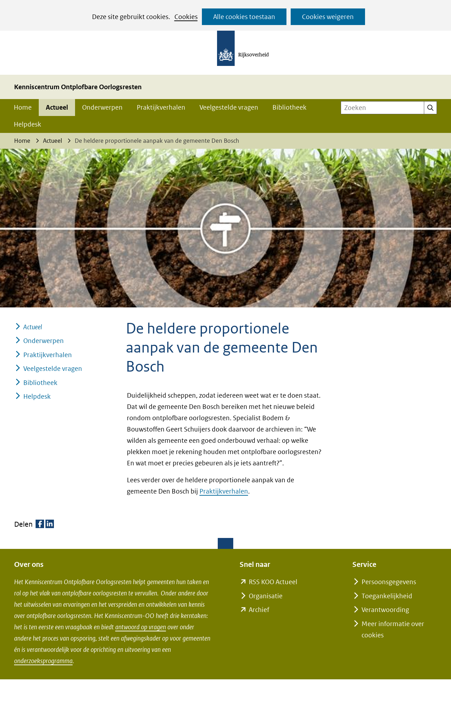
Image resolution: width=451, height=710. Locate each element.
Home (23, 107)
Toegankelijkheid (387, 596)
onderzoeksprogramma (43, 661)
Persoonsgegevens (389, 582)
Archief (259, 610)
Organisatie (266, 596)
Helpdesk (27, 124)
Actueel (57, 107)
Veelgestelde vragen (228, 107)
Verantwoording (385, 610)
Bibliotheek (289, 107)
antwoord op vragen (140, 627)
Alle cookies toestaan (244, 17)
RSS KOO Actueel (273, 582)
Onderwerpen (102, 107)
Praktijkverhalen (161, 107)
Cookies (186, 17)
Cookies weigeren (328, 17)
